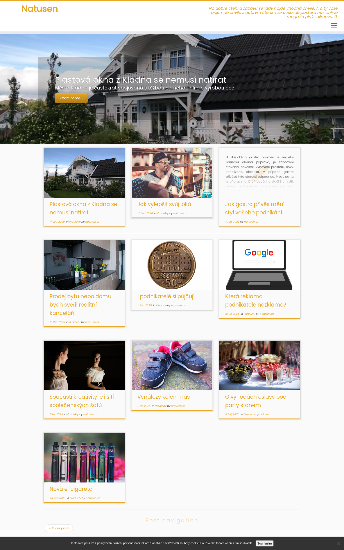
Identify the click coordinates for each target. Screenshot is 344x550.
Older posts (59, 528)
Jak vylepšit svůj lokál (165, 204)
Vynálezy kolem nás (163, 396)
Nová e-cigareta (71, 489)
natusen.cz (92, 221)
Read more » (71, 98)
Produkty (75, 221)
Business (75, 322)
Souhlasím (264, 543)
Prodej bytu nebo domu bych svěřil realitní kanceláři (80, 305)
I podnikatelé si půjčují (166, 296)
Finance (161, 305)
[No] (338, 543)
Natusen (39, 9)
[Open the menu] (334, 25)
